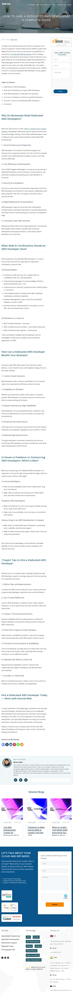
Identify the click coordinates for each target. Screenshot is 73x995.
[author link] (7, 762)
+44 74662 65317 (55, 952)
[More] (21, 744)
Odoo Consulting (33, 955)
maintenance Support (9, 943)
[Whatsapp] (18, 744)
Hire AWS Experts (33, 942)
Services (32, 5)
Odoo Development (34, 960)
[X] (7, 744)
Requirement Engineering (10, 936)
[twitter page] (5, 958)
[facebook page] (2, 958)
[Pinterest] (14, 744)
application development (10, 939)
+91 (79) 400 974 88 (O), (57, 979)
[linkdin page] (8, 958)
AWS (28, 937)
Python (29, 946)
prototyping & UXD (8, 950)
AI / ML (36, 937)
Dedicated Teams (7, 946)
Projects (53, 5)
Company (59, 5)
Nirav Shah (13, 39)
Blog (64, 5)
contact (69, 5)
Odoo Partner (31, 951)
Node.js (38, 946)
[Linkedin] (10, 744)
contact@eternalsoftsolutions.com (60, 990)
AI (28, 5)
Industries (47, 5)
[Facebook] (3, 744)
